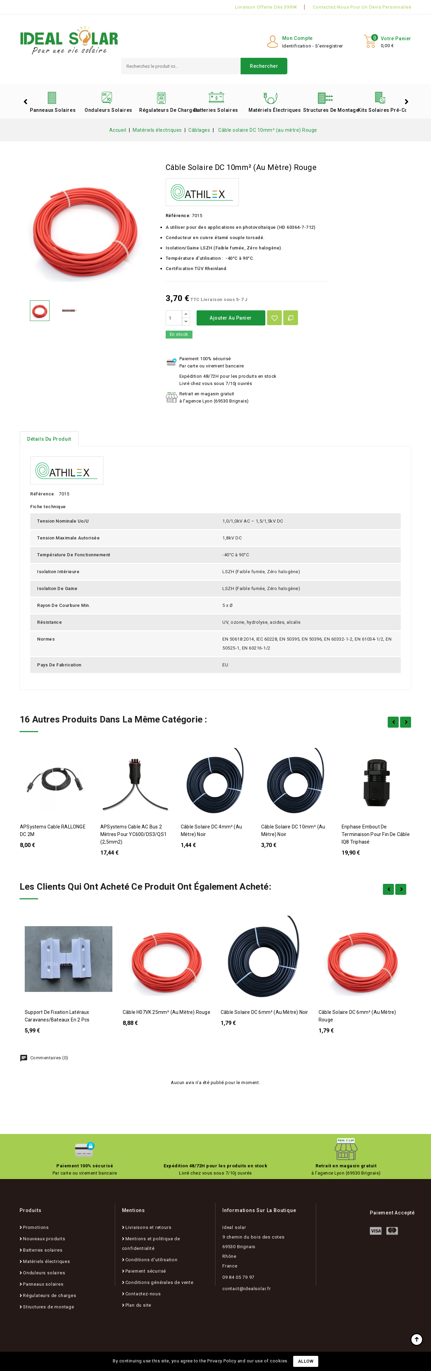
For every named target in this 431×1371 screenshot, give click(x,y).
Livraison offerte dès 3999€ (266, 7)
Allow (306, 1361)
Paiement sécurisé (145, 1271)
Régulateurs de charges (164, 110)
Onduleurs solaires (108, 110)
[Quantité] (174, 317)
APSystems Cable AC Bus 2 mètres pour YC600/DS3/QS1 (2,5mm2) (133, 834)
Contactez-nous (143, 1293)
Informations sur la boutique (259, 1210)
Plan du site (138, 1305)
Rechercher (264, 66)
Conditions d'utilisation (151, 1259)
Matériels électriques (273, 110)
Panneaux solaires (53, 110)
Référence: (178, 215)
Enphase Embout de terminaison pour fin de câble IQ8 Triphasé (376, 834)
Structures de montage (328, 110)
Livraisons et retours (148, 1227)
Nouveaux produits (44, 1238)
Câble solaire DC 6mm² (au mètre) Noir (264, 1012)
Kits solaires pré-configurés (382, 110)
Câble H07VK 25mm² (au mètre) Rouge (166, 1012)
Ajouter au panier (231, 318)
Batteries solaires (216, 110)
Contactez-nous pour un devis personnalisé (362, 7)
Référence (42, 493)
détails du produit (49, 439)
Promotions (36, 1227)
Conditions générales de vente (159, 1282)
